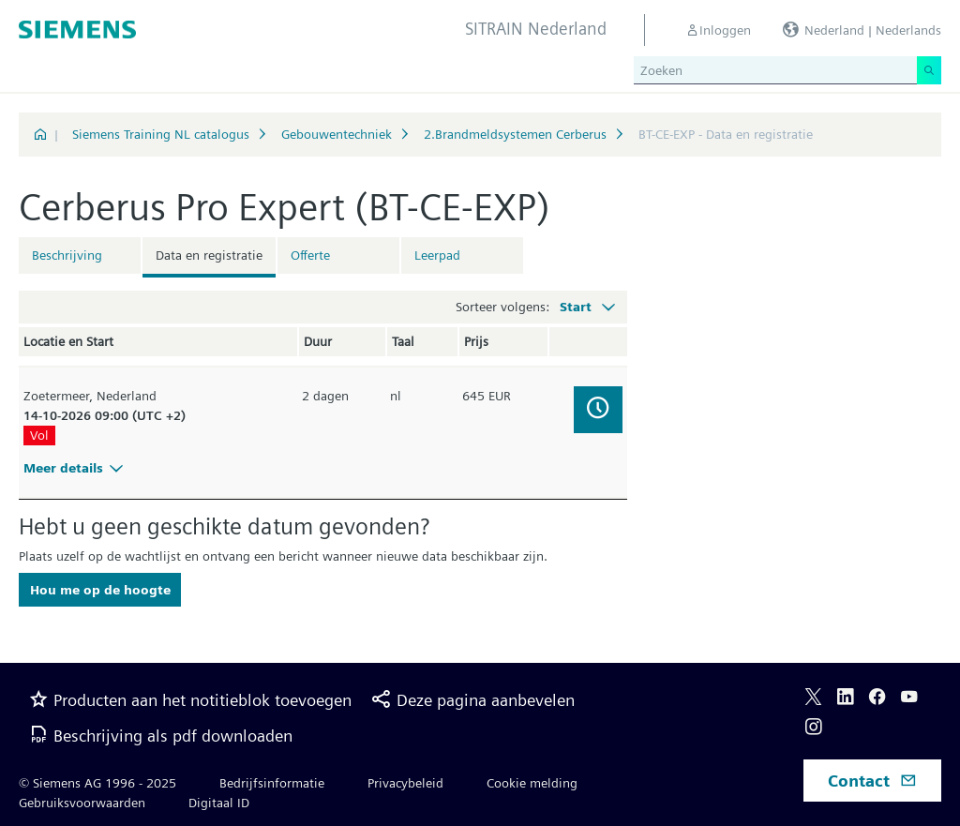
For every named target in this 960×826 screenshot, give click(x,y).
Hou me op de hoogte (100, 589)
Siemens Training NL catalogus (160, 134)
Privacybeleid (405, 782)
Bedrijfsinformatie (271, 782)
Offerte (310, 255)
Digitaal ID (218, 802)
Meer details (75, 467)
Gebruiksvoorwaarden (82, 802)
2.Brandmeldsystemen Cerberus (515, 134)
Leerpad (437, 255)
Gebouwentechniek (336, 134)
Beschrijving (67, 255)
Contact (872, 780)
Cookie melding (532, 782)
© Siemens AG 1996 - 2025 (97, 782)
